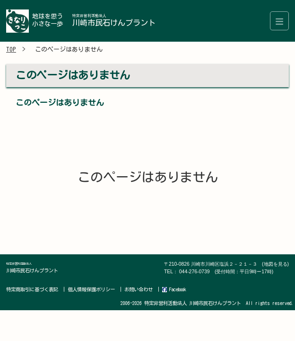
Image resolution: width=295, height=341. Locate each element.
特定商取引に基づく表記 (32, 289)
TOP (11, 49)
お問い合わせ (138, 289)
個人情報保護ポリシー (91, 289)
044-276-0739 (226, 271)
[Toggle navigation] (279, 20)
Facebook (174, 289)
